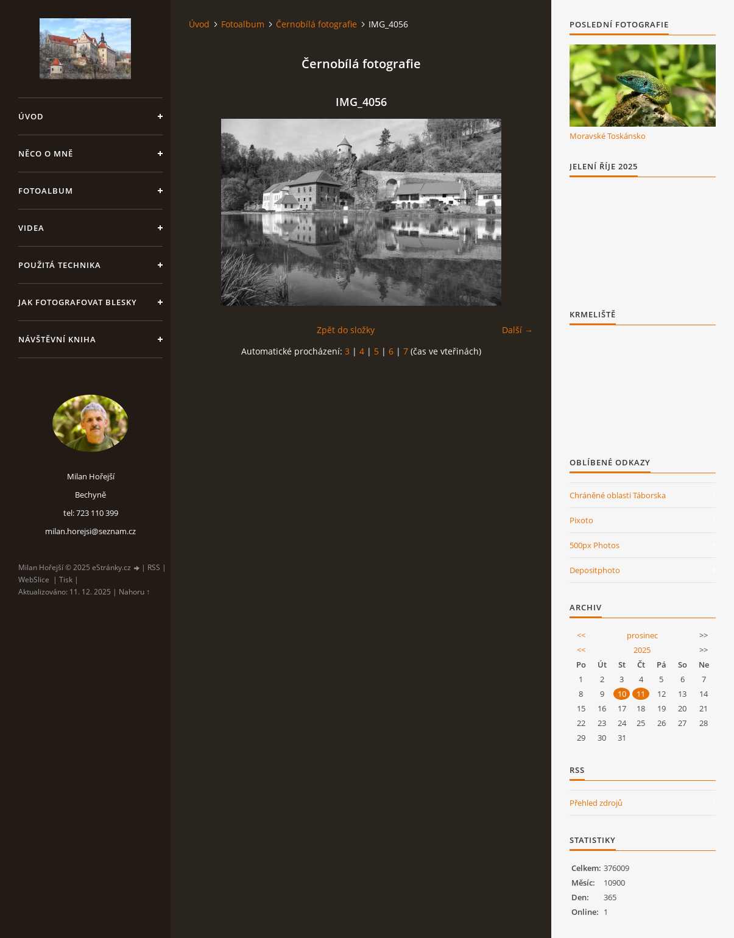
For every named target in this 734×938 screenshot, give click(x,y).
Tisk (65, 579)
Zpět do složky (346, 330)
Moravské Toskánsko (608, 135)
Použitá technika (59, 264)
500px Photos (594, 545)
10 (622, 693)
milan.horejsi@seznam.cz (90, 531)
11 (641, 693)
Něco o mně (45, 153)
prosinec (642, 635)
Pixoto (581, 520)
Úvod (31, 116)
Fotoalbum (45, 190)
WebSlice (33, 579)
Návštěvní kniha (57, 339)
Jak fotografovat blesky (77, 302)
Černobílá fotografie (316, 24)
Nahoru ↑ (134, 592)
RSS (153, 567)
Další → (517, 330)
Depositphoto (595, 570)
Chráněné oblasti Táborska (618, 495)
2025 (642, 649)
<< (581, 635)
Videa (31, 227)
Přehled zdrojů (596, 802)
